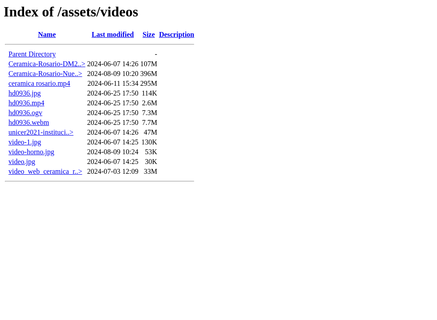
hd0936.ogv (25, 112)
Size (149, 34)
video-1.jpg (24, 142)
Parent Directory (32, 54)
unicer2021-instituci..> (41, 132)
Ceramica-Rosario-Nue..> (45, 73)
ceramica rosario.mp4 (39, 83)
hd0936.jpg (24, 93)
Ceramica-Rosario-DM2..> (47, 64)
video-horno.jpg (31, 152)
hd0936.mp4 (26, 103)
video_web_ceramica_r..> (45, 171)
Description (176, 34)
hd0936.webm (28, 122)
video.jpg (21, 161)
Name (47, 34)
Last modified (113, 34)
